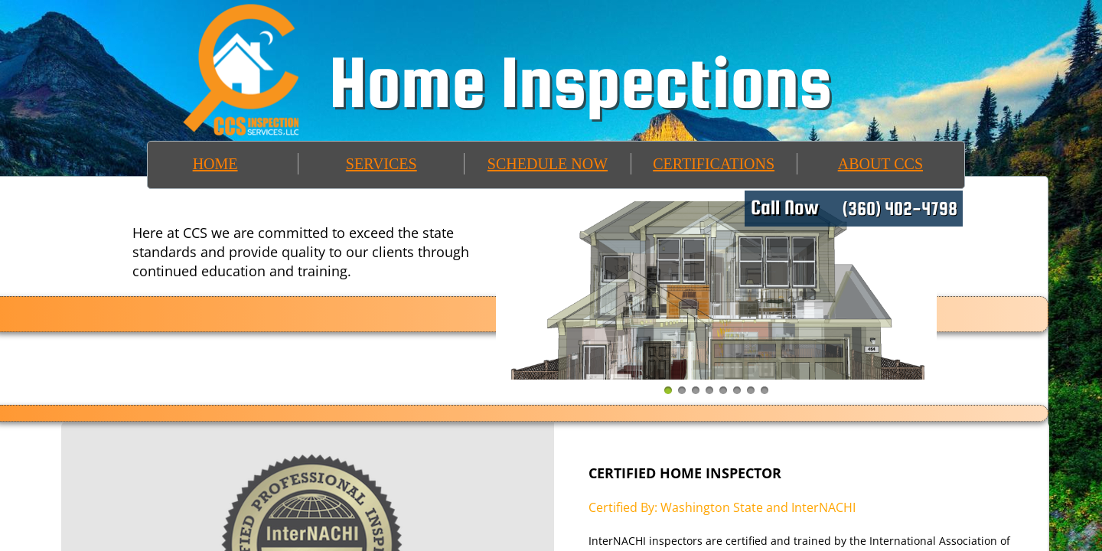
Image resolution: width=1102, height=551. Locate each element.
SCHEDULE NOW (547, 163)
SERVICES (381, 163)
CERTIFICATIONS (713, 163)
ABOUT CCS (880, 163)
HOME (215, 163)
